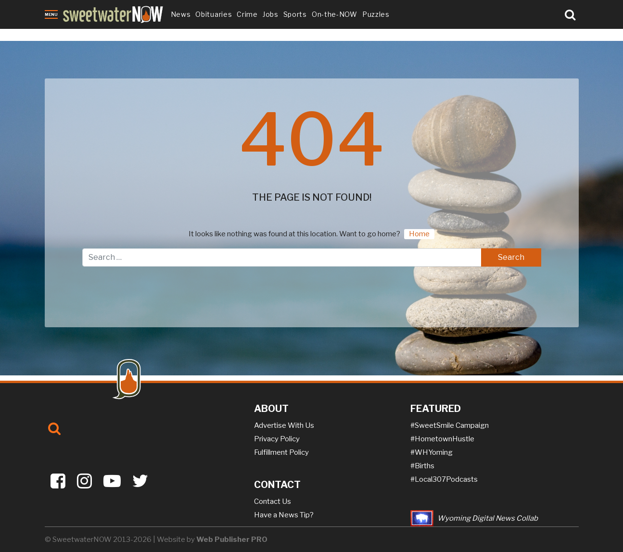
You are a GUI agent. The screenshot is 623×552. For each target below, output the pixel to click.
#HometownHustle (442, 439)
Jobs (271, 14)
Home (419, 234)
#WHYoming (431, 452)
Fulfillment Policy (281, 452)
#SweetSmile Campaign (449, 425)
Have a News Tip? (284, 515)
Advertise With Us (284, 425)
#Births (422, 466)
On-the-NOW (334, 14)
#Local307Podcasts (444, 479)
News (181, 14)
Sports (295, 14)
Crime (247, 14)
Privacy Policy (277, 439)
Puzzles (376, 14)
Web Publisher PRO (231, 539)
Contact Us (272, 501)
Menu (51, 14)
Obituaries (213, 14)
